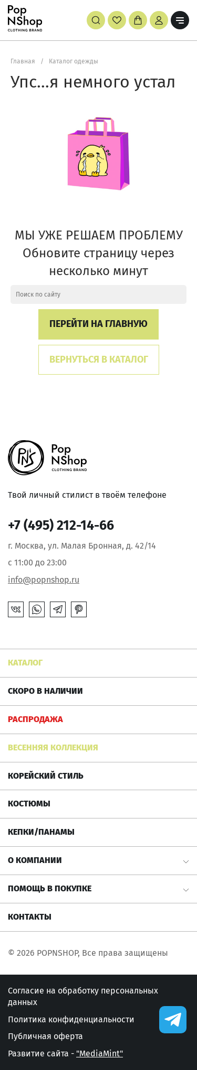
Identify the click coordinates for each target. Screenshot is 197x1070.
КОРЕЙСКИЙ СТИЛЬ (46, 776)
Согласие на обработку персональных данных (83, 996)
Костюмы (29, 804)
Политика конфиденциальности (71, 1019)
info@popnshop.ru (43, 580)
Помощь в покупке (49, 888)
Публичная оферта (45, 1036)
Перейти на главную (98, 324)
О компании (35, 860)
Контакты (29, 917)
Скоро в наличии (45, 691)
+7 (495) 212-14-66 (61, 525)
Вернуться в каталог (98, 359)
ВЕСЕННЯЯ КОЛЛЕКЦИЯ (53, 747)
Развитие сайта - (65, 1053)
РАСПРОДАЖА (35, 719)
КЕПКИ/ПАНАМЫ (41, 832)
